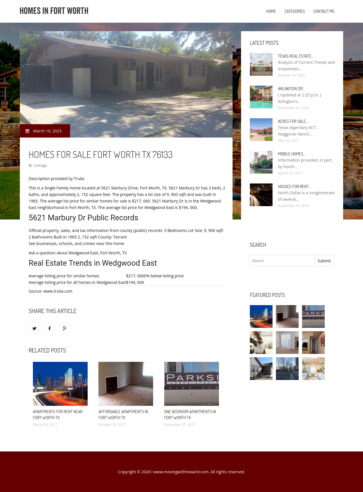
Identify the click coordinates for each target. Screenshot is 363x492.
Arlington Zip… (291, 88)
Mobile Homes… (291, 154)
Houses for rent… (294, 186)
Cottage (40, 165)
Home (271, 11)
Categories (294, 11)
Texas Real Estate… (295, 56)
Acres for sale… (293, 121)
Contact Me (324, 11)
